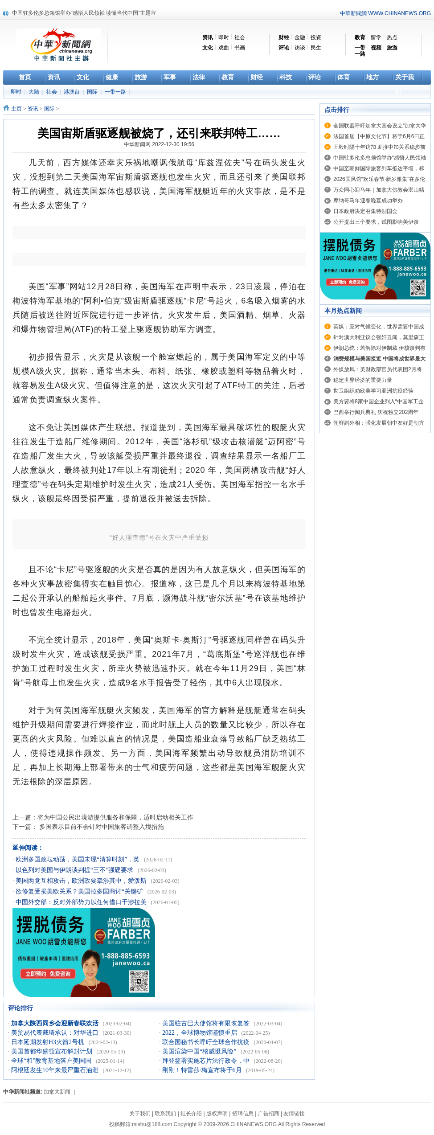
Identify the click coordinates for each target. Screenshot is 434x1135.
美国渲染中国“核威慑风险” (200, 1051)
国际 (93, 92)
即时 (223, 37)
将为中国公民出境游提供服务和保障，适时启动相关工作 (115, 817)
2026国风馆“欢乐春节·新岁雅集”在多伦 (379, 179)
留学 (376, 37)
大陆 (35, 92)
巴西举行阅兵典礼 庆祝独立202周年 (375, 412)
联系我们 (165, 1113)
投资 (316, 37)
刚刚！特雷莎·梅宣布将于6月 (202, 1070)
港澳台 (72, 92)
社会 (239, 37)
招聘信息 (243, 1113)
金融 (300, 37)
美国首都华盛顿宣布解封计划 (52, 1051)
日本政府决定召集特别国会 (365, 211)
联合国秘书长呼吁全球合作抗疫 (206, 1042)
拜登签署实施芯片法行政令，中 (206, 1060)
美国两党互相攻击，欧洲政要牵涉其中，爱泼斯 (82, 880)
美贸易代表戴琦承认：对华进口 (55, 1032)
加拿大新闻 (57, 1092)
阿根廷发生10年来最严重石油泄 (55, 1070)
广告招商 (268, 1113)
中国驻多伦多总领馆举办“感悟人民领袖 (379, 158)
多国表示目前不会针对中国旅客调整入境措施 (100, 826)
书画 (239, 48)
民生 (316, 48)
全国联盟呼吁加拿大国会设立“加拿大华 (379, 126)
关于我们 (140, 1113)
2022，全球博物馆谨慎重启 (200, 1032)
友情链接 (294, 1113)
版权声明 (217, 1113)
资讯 (33, 109)
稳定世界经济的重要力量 (362, 380)
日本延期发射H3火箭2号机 (48, 1042)
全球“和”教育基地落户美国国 (52, 1060)
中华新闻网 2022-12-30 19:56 (159, 144)
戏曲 (223, 48)
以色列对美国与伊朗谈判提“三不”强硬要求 (75, 870)
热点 (392, 37)
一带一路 (116, 92)
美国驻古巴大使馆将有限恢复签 (206, 1023)
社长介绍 (191, 1113)
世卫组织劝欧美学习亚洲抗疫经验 (373, 391)
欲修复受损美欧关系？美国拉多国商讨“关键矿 (80, 891)
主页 (16, 109)
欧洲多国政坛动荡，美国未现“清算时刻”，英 (78, 859)
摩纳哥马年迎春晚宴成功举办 (368, 200)
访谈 (300, 48)
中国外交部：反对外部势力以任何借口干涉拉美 (82, 902)
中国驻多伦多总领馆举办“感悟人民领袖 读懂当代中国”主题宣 (84, 13)
